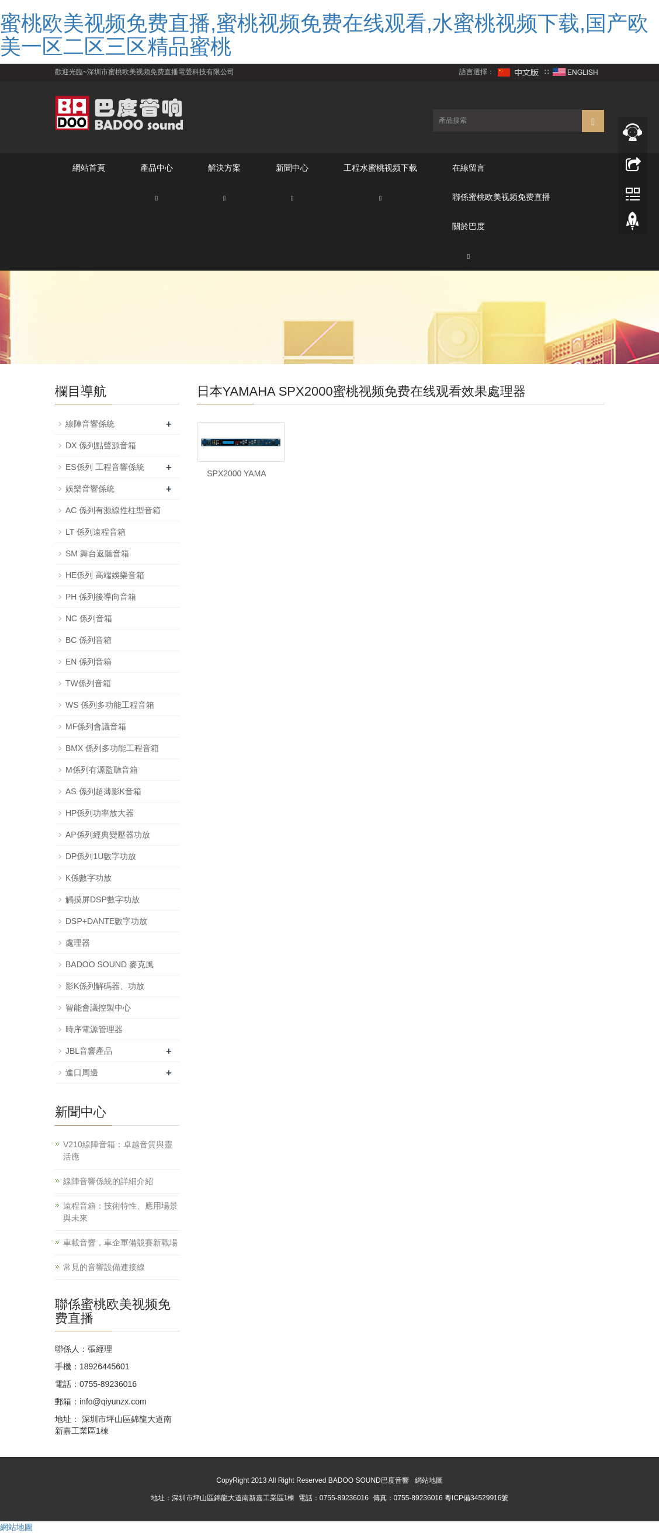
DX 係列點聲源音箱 (100, 445)
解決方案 (224, 167)
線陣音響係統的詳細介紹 (108, 1181)
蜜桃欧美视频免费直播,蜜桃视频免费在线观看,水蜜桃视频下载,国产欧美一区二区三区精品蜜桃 (324, 34)
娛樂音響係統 (90, 488)
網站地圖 (429, 1480)
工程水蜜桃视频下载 (380, 167)
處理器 (77, 942)
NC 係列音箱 (88, 618)
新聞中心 (292, 167)
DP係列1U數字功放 (100, 856)
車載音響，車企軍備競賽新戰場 (120, 1242)
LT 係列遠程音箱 (95, 532)
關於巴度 (468, 226)
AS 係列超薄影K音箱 (103, 791)
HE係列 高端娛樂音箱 (104, 575)
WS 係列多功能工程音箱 (109, 705)
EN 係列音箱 (88, 661)
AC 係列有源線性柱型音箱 (113, 510)
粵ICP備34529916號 (476, 1498)
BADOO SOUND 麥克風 (109, 964)
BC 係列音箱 (88, 640)
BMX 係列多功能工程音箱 (112, 748)
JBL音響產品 (88, 1051)
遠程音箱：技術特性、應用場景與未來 (120, 1212)
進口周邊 (81, 1072)
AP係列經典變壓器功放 (107, 834)
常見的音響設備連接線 (104, 1267)
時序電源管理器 (94, 1029)
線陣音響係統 (90, 423)
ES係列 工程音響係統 (104, 467)
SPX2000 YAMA (236, 473)
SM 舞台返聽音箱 (97, 553)
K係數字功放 (88, 878)
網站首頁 (88, 167)
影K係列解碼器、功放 (104, 986)
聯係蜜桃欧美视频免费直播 (501, 197)
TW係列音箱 (88, 683)
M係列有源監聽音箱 (101, 769)
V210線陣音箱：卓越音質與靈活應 (117, 1150)
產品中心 (156, 167)
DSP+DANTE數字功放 (106, 921)
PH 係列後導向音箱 (100, 596)
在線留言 (468, 167)
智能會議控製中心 (98, 1007)
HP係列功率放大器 (99, 813)
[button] (156, 197)
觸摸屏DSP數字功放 (102, 899)
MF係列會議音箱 (95, 726)
